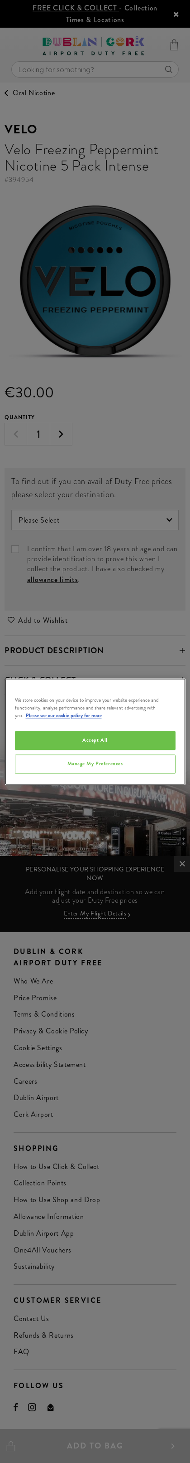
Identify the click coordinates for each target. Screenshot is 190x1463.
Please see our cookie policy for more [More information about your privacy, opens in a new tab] (64, 715)
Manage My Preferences (95, 763)
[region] (95, 731)
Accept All (95, 740)
